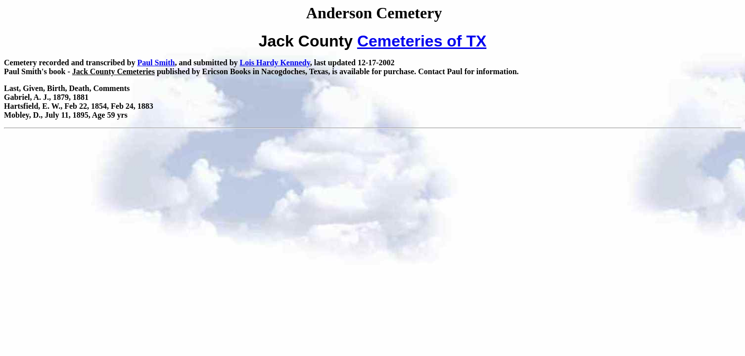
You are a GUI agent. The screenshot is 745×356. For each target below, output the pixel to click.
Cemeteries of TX (421, 41)
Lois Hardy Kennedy (275, 62)
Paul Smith (156, 62)
